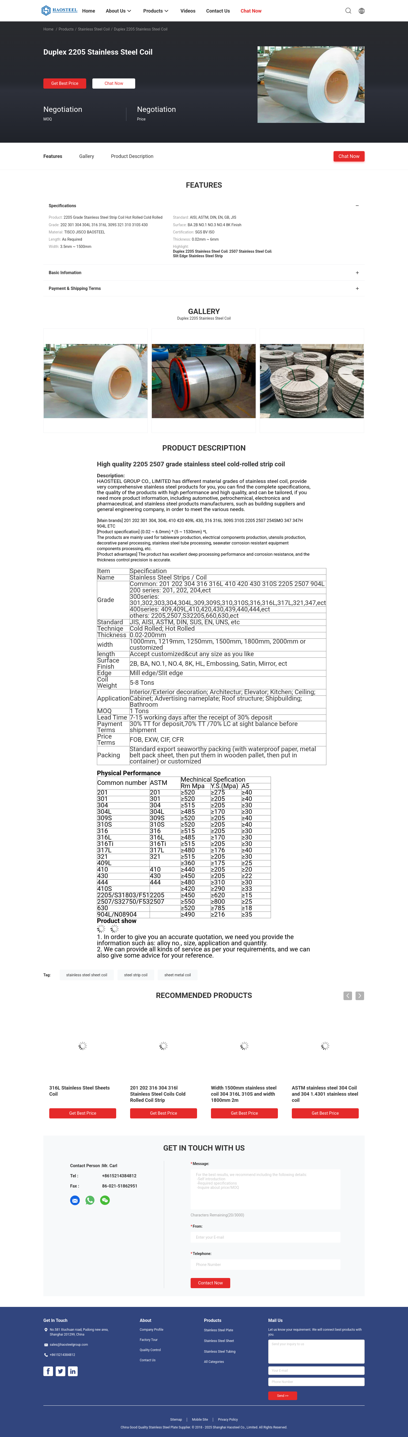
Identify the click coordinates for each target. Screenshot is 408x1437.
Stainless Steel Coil (94, 29)
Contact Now (210, 1282)
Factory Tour (149, 1340)
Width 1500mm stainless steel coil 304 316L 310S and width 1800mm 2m (244, 1094)
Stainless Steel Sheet (219, 1341)
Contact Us (148, 1360)
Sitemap (176, 1419)
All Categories (214, 1362)
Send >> (282, 1396)
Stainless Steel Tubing (219, 1351)
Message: (201, 1164)
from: (197, 1226)
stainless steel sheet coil (86, 975)
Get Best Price (64, 83)
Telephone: (202, 1253)
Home (48, 29)
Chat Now (114, 83)
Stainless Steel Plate (218, 1330)
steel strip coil (136, 975)
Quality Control (150, 1350)
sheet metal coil (177, 975)
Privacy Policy (228, 1419)
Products (66, 29)
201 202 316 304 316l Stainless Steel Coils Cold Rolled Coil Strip (158, 1094)
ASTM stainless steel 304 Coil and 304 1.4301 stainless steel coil (325, 1094)
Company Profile (151, 1330)
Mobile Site (200, 1419)
